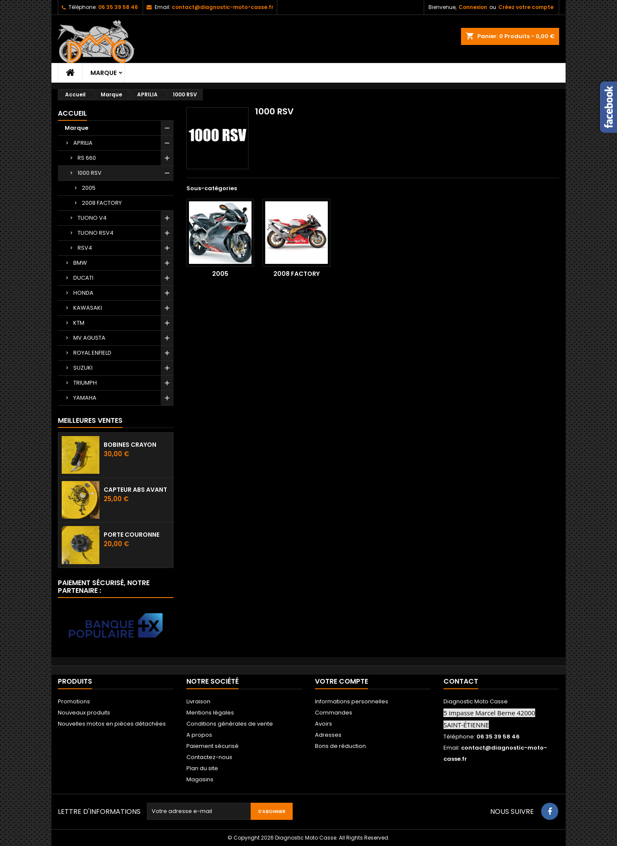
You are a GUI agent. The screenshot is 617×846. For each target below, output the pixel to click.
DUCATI (83, 278)
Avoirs (323, 724)
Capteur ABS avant (135, 489)
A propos (199, 735)
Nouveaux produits (84, 712)
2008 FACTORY (102, 203)
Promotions (74, 701)
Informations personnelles (351, 701)
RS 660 (87, 158)
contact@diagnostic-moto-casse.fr (222, 7)
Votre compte (341, 681)
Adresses (328, 735)
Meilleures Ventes (90, 420)
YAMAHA (84, 398)
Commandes (333, 712)
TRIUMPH (85, 383)
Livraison (198, 701)
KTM (78, 323)
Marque (103, 73)
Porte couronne (131, 534)
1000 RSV (90, 173)
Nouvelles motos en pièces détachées (112, 724)
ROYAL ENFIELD (92, 353)
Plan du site (202, 768)
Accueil (72, 113)
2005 (89, 188)
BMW (80, 263)
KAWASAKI (87, 308)
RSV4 (85, 248)
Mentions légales (210, 712)
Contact (460, 681)
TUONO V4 (92, 218)
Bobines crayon (130, 444)
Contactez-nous (209, 757)
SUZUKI (83, 368)
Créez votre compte (526, 7)
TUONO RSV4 (96, 233)
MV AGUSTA (89, 338)
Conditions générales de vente (229, 724)
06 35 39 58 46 (118, 7)
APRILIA (83, 143)
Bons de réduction (340, 746)
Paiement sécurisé (212, 746)
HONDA (83, 293)
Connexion (472, 7)
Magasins (199, 779)
